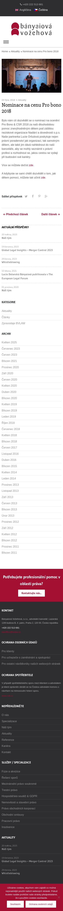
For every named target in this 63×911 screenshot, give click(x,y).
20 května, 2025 (9, 234)
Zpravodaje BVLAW (13, 323)
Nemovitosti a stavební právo (19, 802)
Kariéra (6, 745)
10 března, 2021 (9, 270)
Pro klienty (8, 651)
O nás (5, 715)
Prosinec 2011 (10, 546)
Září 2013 (7, 497)
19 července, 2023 (10, 246)
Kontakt (6, 752)
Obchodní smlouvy (13, 814)
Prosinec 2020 (10, 367)
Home (5, 51)
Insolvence (8, 827)
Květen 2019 (9, 404)
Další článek (49, 214)
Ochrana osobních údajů (41, 904)
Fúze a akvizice (11, 771)
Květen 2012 (9, 534)
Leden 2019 (9, 416)
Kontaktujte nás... (31, 593)
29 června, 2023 (9, 258)
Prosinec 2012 (10, 521)
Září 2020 (7, 373)
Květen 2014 (9, 472)
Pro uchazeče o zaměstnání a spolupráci (26, 657)
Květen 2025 (9, 342)
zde (31, 165)
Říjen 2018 (8, 422)
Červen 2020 (9, 379)
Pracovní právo (11, 821)
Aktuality (15, 51)
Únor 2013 (8, 515)
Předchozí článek (17, 214)
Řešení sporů (10, 777)
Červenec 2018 (11, 429)
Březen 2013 (9, 509)
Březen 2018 (9, 441)
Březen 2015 (9, 466)
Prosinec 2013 (10, 484)
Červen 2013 (9, 503)
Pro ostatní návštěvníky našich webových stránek (31, 663)
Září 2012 (7, 528)
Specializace (9, 721)
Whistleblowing (11, 262)
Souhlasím (15, 904)
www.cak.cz (7, 695)
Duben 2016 (9, 459)
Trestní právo (9, 790)
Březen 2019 (9, 410)
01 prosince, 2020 (10, 287)
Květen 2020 (9, 385)
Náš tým (7, 238)
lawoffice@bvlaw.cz (11, 632)
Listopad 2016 (10, 453)
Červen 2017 (9, 447)
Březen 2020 (9, 398)
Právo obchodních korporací (18, 808)
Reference (8, 739)
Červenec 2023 (11, 348)
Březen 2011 (9, 552)
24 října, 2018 (8, 100)
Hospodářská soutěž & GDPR (19, 796)
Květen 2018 (9, 435)
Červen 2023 (9, 354)
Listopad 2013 (10, 490)
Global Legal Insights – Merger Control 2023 (27, 250)
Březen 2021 (9, 361)
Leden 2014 (9, 478)
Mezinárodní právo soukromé (19, 783)
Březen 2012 (9, 540)
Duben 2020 (9, 392)
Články (6, 317)
